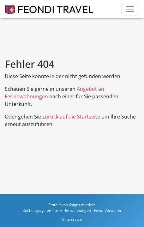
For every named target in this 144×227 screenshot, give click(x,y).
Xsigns (74, 204)
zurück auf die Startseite (71, 116)
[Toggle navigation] (130, 9)
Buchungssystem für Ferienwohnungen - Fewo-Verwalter (72, 210)
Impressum (72, 219)
